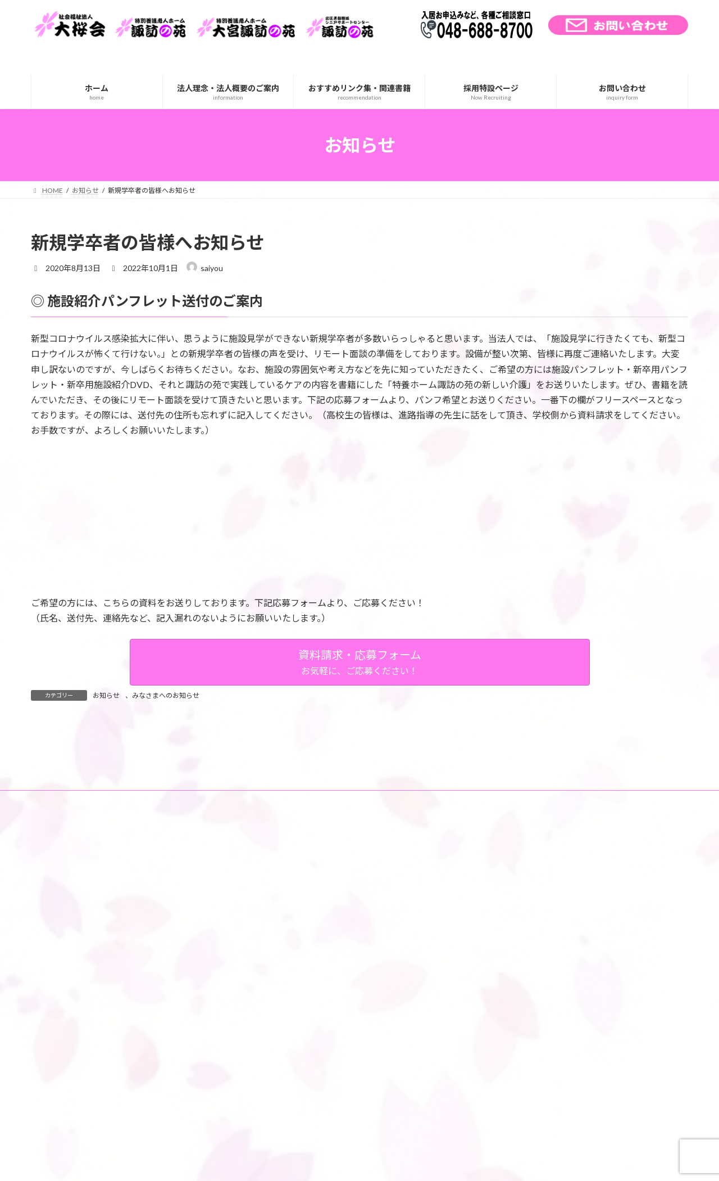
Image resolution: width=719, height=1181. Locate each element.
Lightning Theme (356, 1161)
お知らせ (106, 695)
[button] (360, 662)
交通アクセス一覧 (109, 936)
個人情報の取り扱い (248, 936)
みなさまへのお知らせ (165, 695)
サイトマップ (177, 936)
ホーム (52, 936)
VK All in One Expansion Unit (432, 1161)
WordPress (298, 1161)
